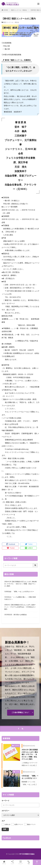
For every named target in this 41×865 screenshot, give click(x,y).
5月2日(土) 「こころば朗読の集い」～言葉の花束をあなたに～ (20, 598)
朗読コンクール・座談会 (19, 10)
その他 (17, 771)
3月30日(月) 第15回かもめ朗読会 (15, 614)
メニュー (20, 862)
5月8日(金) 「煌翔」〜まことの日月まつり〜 (19, 591)
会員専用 (16, 745)
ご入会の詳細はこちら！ (20, 712)
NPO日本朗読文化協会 (27, 854)
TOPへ (37, 862)
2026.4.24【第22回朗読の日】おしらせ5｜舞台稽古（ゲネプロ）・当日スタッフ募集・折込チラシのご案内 (20, 584)
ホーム (4, 862)
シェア (12, 862)
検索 (4, 829)
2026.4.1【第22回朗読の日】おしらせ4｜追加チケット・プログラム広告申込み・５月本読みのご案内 (20, 607)
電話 (29, 862)
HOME (6, 10)
